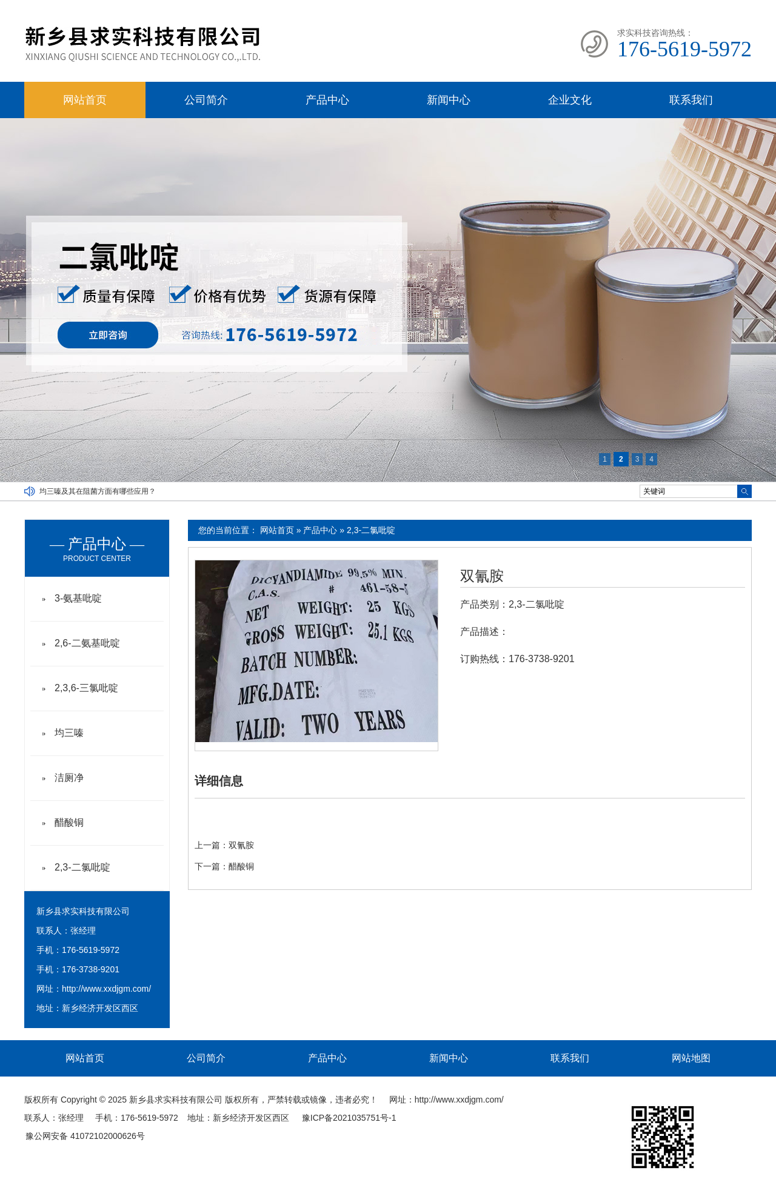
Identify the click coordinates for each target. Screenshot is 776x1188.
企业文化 (570, 100)
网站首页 (85, 100)
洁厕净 (69, 777)
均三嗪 (69, 733)
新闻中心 (448, 100)
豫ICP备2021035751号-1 (349, 1118)
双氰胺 (482, 576)
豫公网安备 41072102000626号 (85, 1136)
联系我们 (691, 100)
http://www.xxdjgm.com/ (106, 989)
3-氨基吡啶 (78, 598)
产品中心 (327, 100)
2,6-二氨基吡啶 (87, 643)
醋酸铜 (241, 866)
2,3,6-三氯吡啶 (86, 688)
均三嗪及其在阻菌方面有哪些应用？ (97, 491)
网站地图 (691, 1058)
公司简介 (206, 100)
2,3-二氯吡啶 (371, 530)
